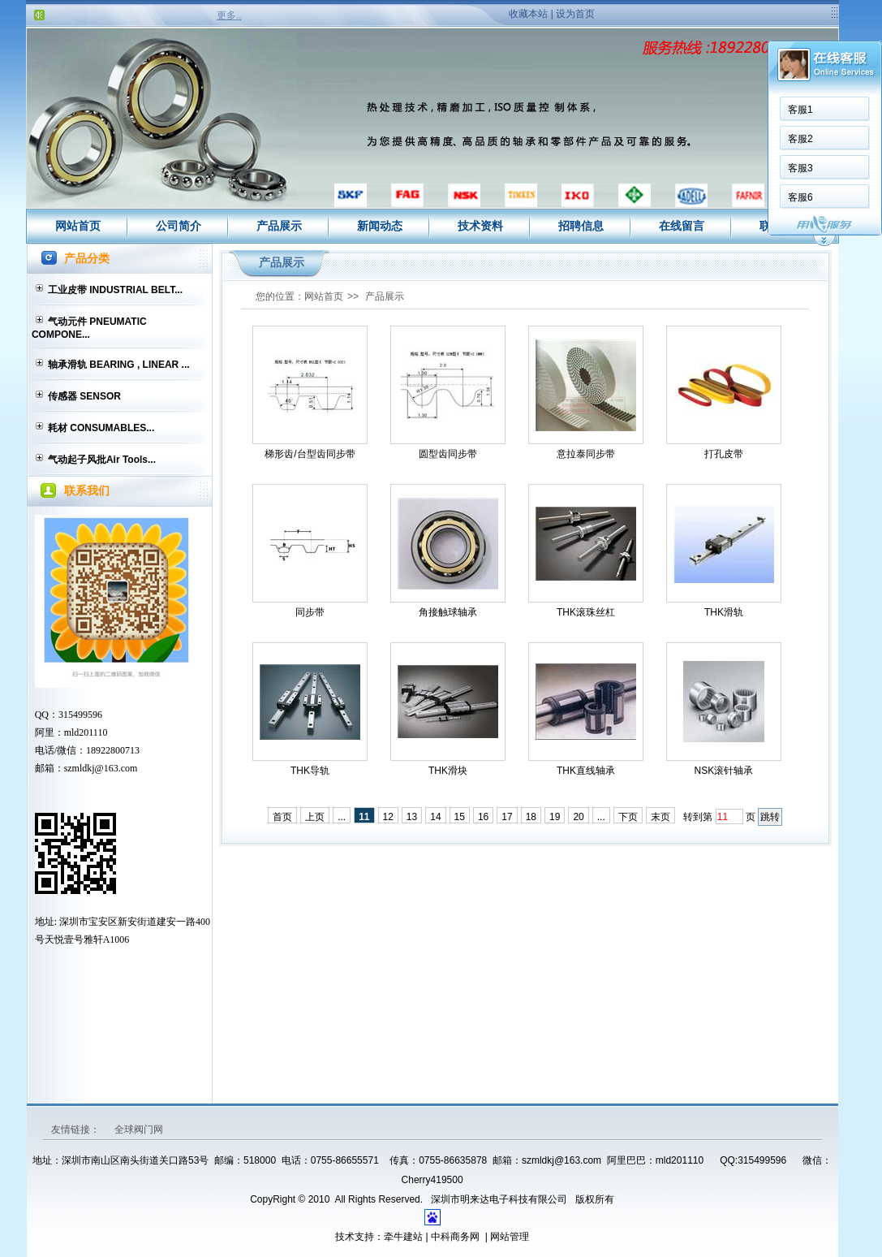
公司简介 (178, 225)
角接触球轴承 (448, 612)
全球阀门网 (138, 1129)
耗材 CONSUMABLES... (101, 428)
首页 (282, 817)
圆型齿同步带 (448, 454)
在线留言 (681, 225)
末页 (660, 817)
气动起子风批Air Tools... (102, 459)
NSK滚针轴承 (724, 770)
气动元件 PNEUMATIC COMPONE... (89, 328)
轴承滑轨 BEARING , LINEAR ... (119, 364)
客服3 (800, 168)
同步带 (310, 612)
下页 (628, 817)
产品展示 (279, 225)
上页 (315, 817)
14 (435, 817)
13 (412, 817)
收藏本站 (528, 13)
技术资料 (480, 225)
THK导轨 (309, 770)
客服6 (800, 197)
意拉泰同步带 (586, 454)
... (342, 817)
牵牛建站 (403, 1236)
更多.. (229, 15)
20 (578, 817)
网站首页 (78, 225)
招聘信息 (581, 225)
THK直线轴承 (586, 770)
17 (506, 817)
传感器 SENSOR (84, 396)
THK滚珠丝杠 (586, 612)
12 (388, 817)
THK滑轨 (723, 612)
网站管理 (509, 1236)
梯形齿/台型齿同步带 (310, 454)
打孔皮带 (723, 454)
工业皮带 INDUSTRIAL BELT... (115, 290)
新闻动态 (379, 225)
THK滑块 (447, 770)
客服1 (800, 109)
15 (459, 817)
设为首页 (575, 13)
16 (483, 817)
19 (554, 817)
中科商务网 (455, 1236)
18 (531, 817)
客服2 (800, 139)
